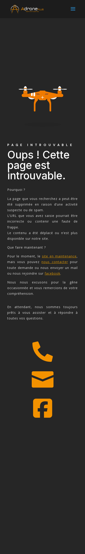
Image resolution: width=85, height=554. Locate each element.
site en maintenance (59, 256)
